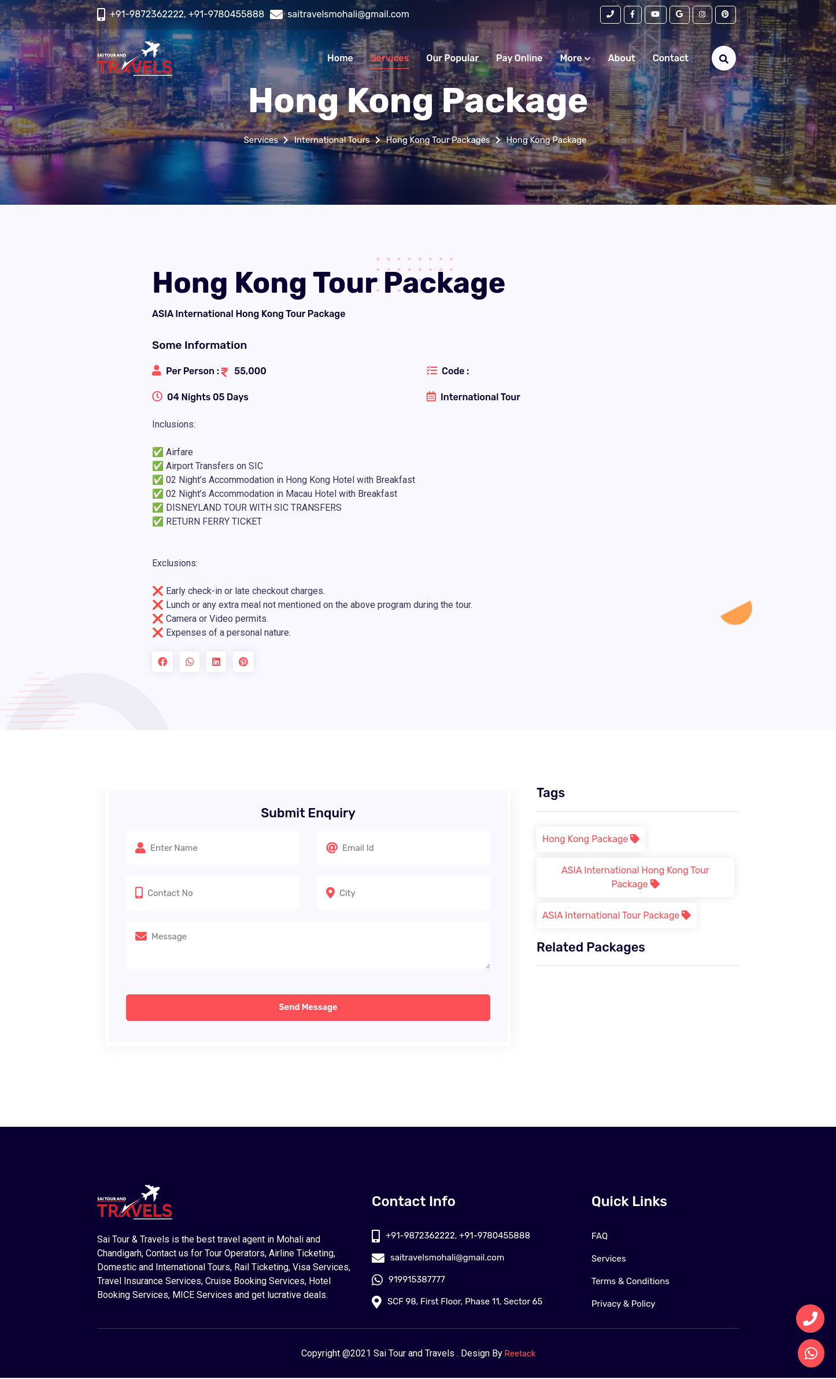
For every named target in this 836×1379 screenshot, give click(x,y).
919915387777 (410, 1282)
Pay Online (519, 59)
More (575, 59)
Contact (671, 59)
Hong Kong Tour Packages (439, 139)
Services (390, 59)
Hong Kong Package (554, 139)
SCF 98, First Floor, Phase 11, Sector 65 (462, 1304)
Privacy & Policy (625, 1304)
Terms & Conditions (633, 1282)
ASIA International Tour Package (616, 915)
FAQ (600, 1236)
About (621, 59)
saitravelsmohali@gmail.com (442, 1259)
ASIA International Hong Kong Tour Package (635, 877)
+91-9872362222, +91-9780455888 (187, 15)
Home (340, 59)
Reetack (520, 1354)
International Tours (327, 139)
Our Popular (452, 59)
